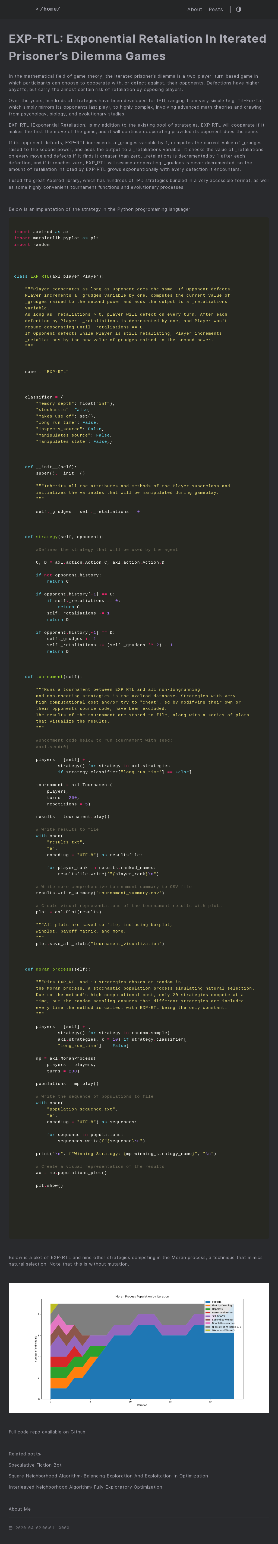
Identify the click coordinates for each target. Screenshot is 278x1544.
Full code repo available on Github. (48, 1432)
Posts (216, 9)
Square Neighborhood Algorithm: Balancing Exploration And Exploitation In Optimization (108, 1476)
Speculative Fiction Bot (35, 1465)
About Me (20, 1509)
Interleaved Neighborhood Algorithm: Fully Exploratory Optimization (85, 1487)
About (194, 9)
